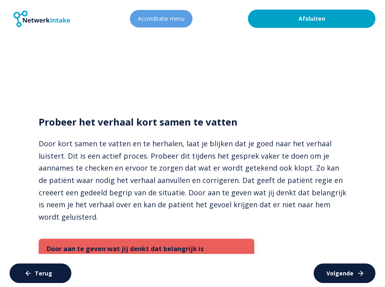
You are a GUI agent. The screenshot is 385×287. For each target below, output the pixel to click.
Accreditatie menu (161, 18)
